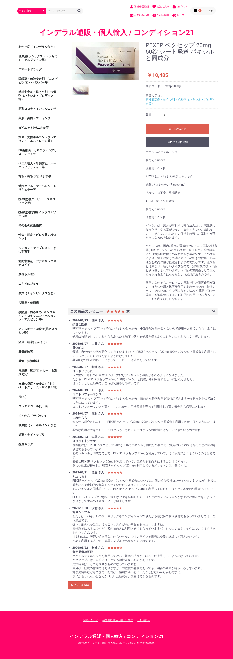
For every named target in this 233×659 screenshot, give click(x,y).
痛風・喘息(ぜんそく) (32, 342)
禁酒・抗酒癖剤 (28, 361)
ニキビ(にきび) (28, 283)
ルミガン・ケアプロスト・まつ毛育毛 (37, 249)
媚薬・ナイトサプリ (31, 434)
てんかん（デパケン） (33, 415)
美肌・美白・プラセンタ (34, 118)
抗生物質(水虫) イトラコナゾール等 (37, 214)
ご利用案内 (143, 620)
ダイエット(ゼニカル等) (34, 127)
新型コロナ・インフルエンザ (37, 108)
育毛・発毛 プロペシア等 (34, 176)
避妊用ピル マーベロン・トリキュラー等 (37, 187)
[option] (105, 61)
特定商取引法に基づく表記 (117, 620)
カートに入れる (177, 129)
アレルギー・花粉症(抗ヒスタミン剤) (37, 330)
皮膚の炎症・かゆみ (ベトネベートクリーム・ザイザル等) (37, 385)
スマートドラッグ (30, 69)
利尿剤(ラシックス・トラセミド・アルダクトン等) (37, 58)
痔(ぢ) (22, 396)
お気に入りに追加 (177, 142)
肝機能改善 (25, 351)
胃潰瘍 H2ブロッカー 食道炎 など (37, 372)
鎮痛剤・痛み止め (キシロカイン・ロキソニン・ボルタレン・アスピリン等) (37, 315)
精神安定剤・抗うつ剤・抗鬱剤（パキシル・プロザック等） (37, 95)
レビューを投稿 (80, 585)
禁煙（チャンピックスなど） (37, 293)
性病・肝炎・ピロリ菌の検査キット (37, 236)
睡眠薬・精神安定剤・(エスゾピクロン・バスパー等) (37, 80)
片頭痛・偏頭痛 (28, 302)
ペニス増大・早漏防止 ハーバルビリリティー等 (37, 165)
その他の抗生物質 (30, 225)
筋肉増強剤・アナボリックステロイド (37, 263)
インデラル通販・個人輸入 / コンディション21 (116, 33)
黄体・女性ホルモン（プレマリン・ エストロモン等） (37, 139)
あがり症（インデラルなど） (37, 46)
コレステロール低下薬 (33, 406)
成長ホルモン (27, 274)
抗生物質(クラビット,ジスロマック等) (36, 201)
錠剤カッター (27, 444)
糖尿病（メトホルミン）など (37, 425)
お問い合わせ (90, 620)
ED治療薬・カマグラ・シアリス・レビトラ (37, 152)
